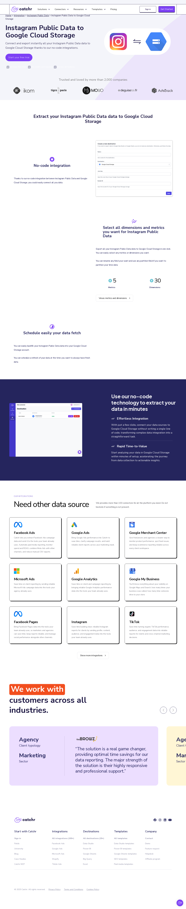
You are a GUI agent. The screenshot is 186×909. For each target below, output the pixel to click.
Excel (85, 864)
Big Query (87, 859)
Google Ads (57, 848)
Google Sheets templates (125, 854)
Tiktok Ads (57, 864)
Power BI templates (122, 848)
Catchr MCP (19, 864)
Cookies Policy (93, 889)
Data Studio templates (124, 843)
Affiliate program (152, 859)
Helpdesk (149, 854)
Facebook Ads (58, 843)
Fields (16, 843)
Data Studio (88, 843)
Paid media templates (123, 864)
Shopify (55, 859)
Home (8, 15)
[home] (21, 9)
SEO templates (120, 859)
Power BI (87, 848)
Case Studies (20, 859)
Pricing (113, 9)
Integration (19, 15)
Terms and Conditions (73, 889)
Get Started (167, 9)
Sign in (148, 9)
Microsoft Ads (58, 854)
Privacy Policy (55, 889)
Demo (147, 843)
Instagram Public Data (38, 15)
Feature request (152, 848)
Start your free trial (18, 57)
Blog (16, 854)
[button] (43, 9)
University (18, 848)
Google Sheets (89, 854)
